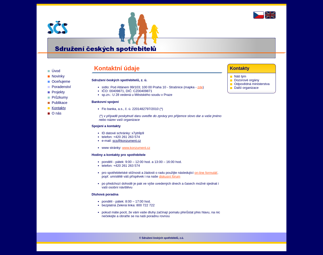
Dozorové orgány (246, 80)
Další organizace (246, 88)
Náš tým (240, 76)
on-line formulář (206, 173)
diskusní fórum (169, 176)
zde (200, 87)
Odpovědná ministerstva (252, 84)
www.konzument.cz (136, 148)
